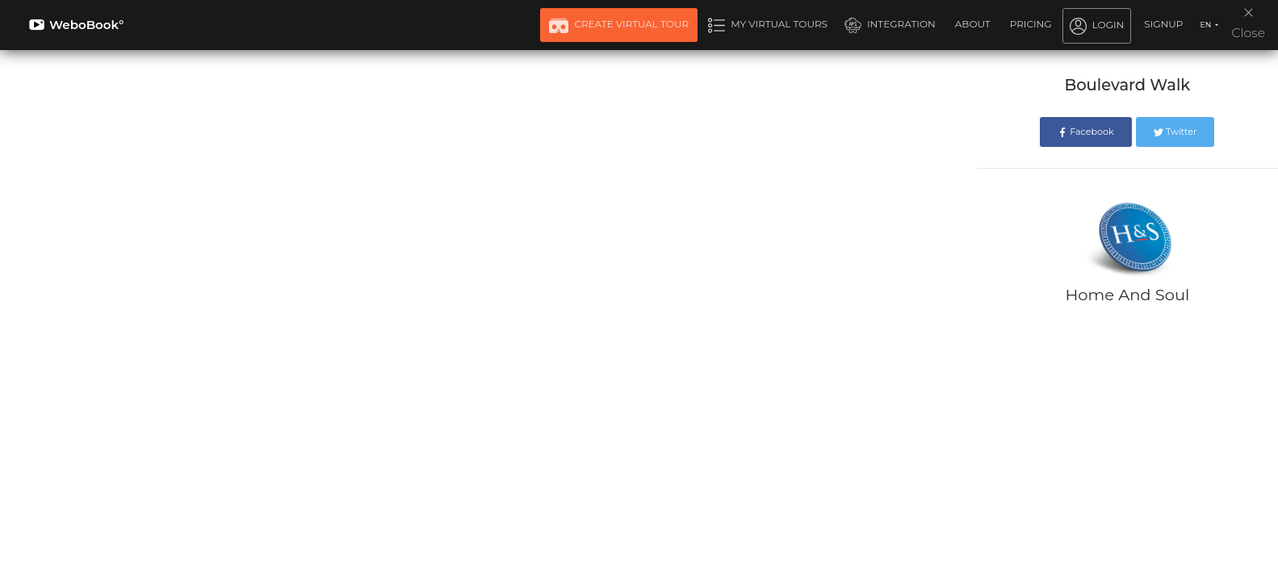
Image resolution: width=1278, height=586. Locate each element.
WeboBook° (76, 24)
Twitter (1175, 131)
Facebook (1085, 131)
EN (1206, 24)
